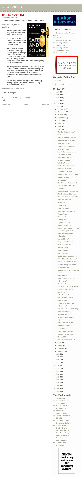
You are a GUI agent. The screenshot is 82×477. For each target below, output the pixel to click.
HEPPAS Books (61, 53)
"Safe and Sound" (10, 18)
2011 (58, 380)
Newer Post (6, 105)
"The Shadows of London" (66, 194)
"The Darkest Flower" (65, 200)
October (61, 115)
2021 (58, 106)
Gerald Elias (60, 398)
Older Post (45, 105)
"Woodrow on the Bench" (66, 140)
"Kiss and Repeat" (64, 245)
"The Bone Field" (63, 250)
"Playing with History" (65, 242)
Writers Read (60, 45)
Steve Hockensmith (63, 416)
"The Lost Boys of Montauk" (67, 197)
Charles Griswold (62, 428)
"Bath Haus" (61, 135)
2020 (58, 354)
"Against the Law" (63, 222)
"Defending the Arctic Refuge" (68, 309)
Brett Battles (60, 403)
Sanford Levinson (62, 435)
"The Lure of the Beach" (66, 334)
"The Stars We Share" (65, 298)
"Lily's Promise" (63, 295)
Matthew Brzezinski (63, 430)
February (61, 348)
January (61, 351)
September (62, 118)
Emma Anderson (62, 413)
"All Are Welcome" (64, 267)
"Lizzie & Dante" (63, 205)
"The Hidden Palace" (64, 169)
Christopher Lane (62, 420)
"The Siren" (61, 284)
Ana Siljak (59, 411)
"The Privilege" (62, 300)
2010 (58, 383)
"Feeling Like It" (63, 247)
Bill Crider (59, 418)
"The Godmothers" (64, 143)
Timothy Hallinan (62, 401)
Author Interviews (62, 50)
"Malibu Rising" (63, 239)
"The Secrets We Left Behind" (68, 191)
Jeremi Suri (60, 445)
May (59, 129)
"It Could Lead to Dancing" (67, 259)
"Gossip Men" (62, 220)
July (59, 123)
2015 (58, 368)
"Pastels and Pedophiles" (66, 146)
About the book (7, 25)
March (60, 345)
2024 (58, 98)
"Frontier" (60, 188)
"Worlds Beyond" (63, 177)
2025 (58, 95)
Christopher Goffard (63, 423)
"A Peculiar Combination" (66, 262)
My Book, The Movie (63, 40)
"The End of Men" (63, 312)
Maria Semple (61, 408)
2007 (58, 391)
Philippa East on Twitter (16, 88)
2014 (58, 371)
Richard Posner (61, 443)
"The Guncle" (62, 276)
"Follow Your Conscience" (66, 166)
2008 (58, 388)
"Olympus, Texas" (63, 217)
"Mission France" (63, 163)
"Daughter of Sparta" (64, 171)
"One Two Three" (63, 149)
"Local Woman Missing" (66, 331)
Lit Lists (59, 38)
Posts (58, 80)
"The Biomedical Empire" (66, 138)
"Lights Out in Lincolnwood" (67, 256)
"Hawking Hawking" (64, 314)
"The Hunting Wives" (64, 325)
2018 (58, 360)
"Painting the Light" (64, 225)
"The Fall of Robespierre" (66, 211)
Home (26, 105)
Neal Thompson (61, 440)
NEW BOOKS (12, 7)
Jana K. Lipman (61, 406)
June (60, 126)
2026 (58, 92)
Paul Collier (60, 438)
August (60, 120)
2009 (58, 385)
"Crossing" (61, 328)
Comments (60, 84)
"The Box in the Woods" (66, 132)
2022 (58, 103)
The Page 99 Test (62, 43)
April (60, 343)
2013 (58, 374)
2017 (58, 362)
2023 (58, 100)
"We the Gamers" (63, 253)
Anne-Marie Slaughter (64, 433)
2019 (58, 357)
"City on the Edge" (64, 160)
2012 (58, 377)
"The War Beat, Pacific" (65, 323)
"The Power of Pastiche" (66, 340)
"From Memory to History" (66, 265)
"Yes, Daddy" (62, 292)
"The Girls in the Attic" (65, 157)
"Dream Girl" (61, 180)
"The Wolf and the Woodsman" (68, 174)
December (61, 109)
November (62, 112)
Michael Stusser (62, 425)
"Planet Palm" (62, 214)
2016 (58, 365)
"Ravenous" (61, 202)
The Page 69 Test (62, 48)
